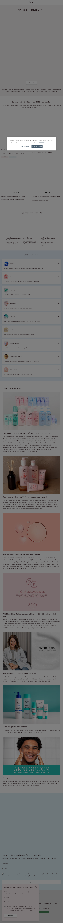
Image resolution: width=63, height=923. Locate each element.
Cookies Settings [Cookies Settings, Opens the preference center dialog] (25, 146)
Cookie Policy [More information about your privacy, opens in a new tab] (42, 142)
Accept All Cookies (37, 146)
